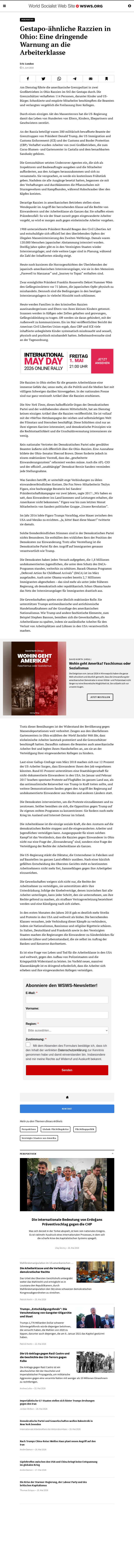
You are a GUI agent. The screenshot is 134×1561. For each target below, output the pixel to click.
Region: (31, 1023)
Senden (67, 1070)
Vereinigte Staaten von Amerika (39, 1138)
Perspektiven (29, 1129)
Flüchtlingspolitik (84, 1129)
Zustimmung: (35, 1039)
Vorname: (32, 1008)
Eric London (27, 63)
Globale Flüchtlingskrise (56, 1129)
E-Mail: (30, 993)
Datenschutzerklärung (72, 1050)
